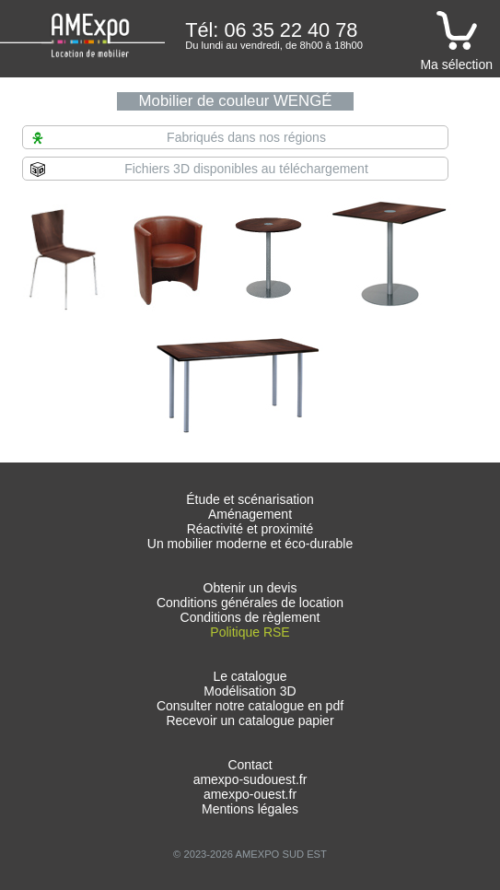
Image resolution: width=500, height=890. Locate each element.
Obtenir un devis (250, 587)
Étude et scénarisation (250, 499)
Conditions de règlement (250, 617)
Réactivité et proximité (250, 528)
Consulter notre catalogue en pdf (250, 705)
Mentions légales (250, 809)
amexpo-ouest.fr (250, 794)
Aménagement (250, 514)
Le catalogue (249, 676)
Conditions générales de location (250, 602)
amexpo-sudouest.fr (250, 779)
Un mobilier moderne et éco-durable (250, 543)
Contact (249, 764)
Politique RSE (249, 632)
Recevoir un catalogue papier (249, 720)
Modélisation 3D (249, 691)
